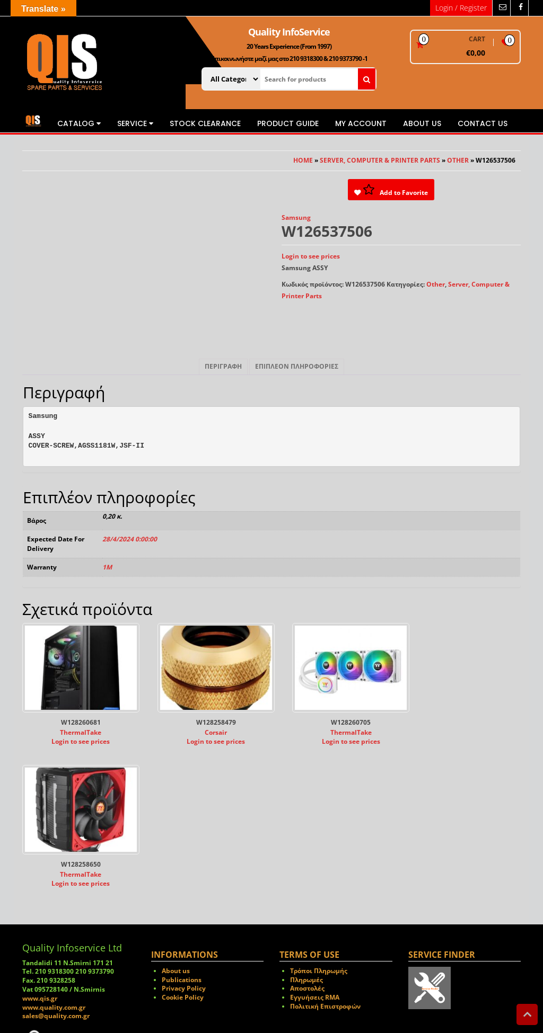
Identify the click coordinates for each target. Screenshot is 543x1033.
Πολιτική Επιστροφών (325, 858)
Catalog (79, 123)
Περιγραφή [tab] (223, 366)
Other (458, 160)
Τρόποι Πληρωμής (318, 822)
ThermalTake (77, 727)
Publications (182, 831)
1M (107, 567)
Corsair (206, 727)
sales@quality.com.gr (56, 868)
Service (135, 123)
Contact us (482, 123)
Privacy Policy (184, 840)
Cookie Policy (183, 849)
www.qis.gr (39, 850)
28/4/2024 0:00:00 (129, 539)
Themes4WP (333, 994)
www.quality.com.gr (53, 859)
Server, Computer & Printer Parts (380, 160)
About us (422, 123)
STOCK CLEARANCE (205, 123)
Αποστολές (307, 840)
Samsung (296, 217)
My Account (361, 123)
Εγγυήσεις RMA (314, 849)
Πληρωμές (306, 831)
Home (303, 160)
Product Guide (288, 123)
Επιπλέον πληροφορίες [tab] (296, 366)
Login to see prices (311, 256)
